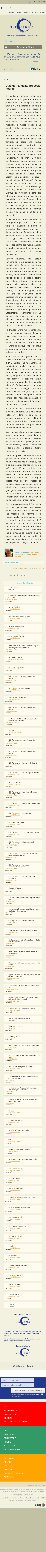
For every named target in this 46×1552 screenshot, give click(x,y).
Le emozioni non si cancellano (19, 688)
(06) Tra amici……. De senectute (20, 813)
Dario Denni (9, 1091)
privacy (38, 1394)
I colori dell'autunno (15, 1285)
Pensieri (3, 79)
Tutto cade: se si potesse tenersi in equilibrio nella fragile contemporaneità (24, 647)
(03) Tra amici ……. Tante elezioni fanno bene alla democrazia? (22, 854)
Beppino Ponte (13, 1151)
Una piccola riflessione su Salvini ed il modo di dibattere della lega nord (24, 910)
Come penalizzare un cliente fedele (21, 921)
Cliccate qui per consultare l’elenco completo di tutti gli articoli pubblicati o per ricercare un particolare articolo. (22, 1333)
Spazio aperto (13, 588)
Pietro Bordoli (12, 922)
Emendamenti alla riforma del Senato (21, 1009)
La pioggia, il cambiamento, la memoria (22, 1159)
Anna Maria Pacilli (11, 649)
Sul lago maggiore (14, 1294)
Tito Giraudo (9, 901)
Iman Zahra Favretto (15, 732)
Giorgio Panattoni (14, 784)
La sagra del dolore (15, 657)
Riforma (11, 1111)
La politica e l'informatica (17, 1227)
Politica (8, 1462)
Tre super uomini (14, 782)
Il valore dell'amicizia (15, 1120)
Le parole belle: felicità (16, 823)
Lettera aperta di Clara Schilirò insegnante (23, 1046)
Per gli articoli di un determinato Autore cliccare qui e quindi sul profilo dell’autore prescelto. (23, 1340)
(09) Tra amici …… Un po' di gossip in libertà (24, 773)
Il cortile (11, 1246)
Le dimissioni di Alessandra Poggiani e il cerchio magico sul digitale (22, 1089)
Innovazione (10, 1414)
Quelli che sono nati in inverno (19, 617)
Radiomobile (10, 1411)
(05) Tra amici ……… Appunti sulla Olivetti (23, 832)
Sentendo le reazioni (15, 1026)
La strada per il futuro (16, 667)
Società (8, 1466)
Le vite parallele (14, 607)
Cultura (8, 1431)
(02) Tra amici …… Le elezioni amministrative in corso (19, 866)
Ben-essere (10, 1438)
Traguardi (9, 1446)
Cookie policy (17, 1495)
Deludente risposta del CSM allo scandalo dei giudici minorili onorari (23, 998)
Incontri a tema (12, 1449)
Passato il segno (14, 1036)
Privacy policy (28, 1495)
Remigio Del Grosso (12, 978)
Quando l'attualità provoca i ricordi (20, 1067)
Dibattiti (8, 1470)
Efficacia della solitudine (17, 698)
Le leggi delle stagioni (16, 626)
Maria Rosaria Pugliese (16, 659)
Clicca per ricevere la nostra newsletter (28, 1391)
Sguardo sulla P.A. (13, 1473)
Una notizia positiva (15, 1236)
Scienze (8, 1418)
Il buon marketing (14, 1275)
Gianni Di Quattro (21, 553)
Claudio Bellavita (11, 599)
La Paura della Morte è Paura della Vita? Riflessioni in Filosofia (23, 720)
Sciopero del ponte (15, 1169)
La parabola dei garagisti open (19, 1207)
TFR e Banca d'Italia (15, 1217)
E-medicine (9, 1434)
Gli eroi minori (13, 1256)
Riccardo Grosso (14, 1209)
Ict (5, 1407)
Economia (9, 1458)
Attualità (9, 1477)
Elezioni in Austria (14, 888)
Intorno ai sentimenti (15, 1188)
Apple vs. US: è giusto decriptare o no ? (22, 930)
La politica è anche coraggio (18, 1130)
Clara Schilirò (12, 1047)
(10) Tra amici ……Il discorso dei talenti (22, 763)
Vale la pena (12, 1140)
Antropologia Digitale (15, 1422)
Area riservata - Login (9, 8)
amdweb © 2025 (40, 1485)
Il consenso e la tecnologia (18, 1265)
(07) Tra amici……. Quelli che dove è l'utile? (24, 803)
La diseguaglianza (14, 1178)
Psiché (7, 1442)
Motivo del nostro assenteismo (19, 1018)
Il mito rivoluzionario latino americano (21, 1198)
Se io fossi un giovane (16, 636)
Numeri (11, 730)
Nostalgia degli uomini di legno (19, 1149)
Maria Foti (8, 913)
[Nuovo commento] (11, 562)
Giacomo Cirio (13, 932)
